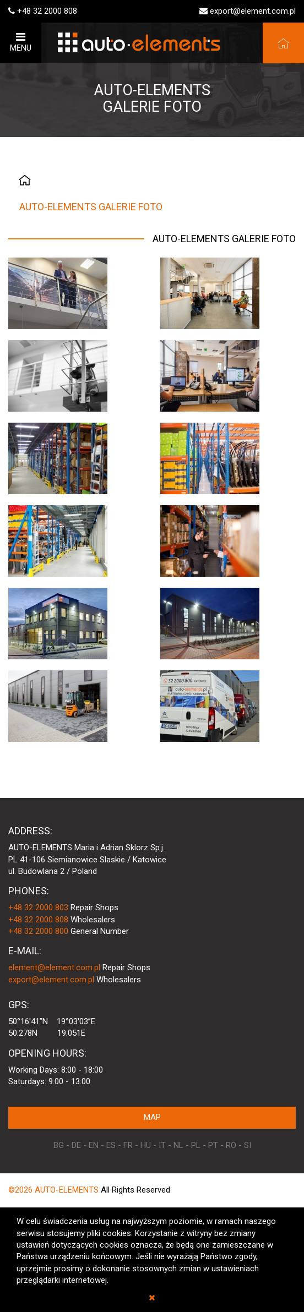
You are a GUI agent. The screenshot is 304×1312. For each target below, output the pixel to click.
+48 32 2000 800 (38, 931)
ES (111, 1145)
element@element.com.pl (54, 967)
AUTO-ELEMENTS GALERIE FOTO (90, 206)
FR (128, 1145)
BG (58, 1145)
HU (145, 1145)
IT (162, 1145)
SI (247, 1145)
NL (178, 1145)
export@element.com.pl (253, 11)
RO (231, 1145)
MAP (152, 1117)
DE (76, 1145)
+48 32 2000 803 (38, 907)
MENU (20, 42)
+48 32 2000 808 (47, 11)
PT (213, 1145)
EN (94, 1145)
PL (195, 1145)
